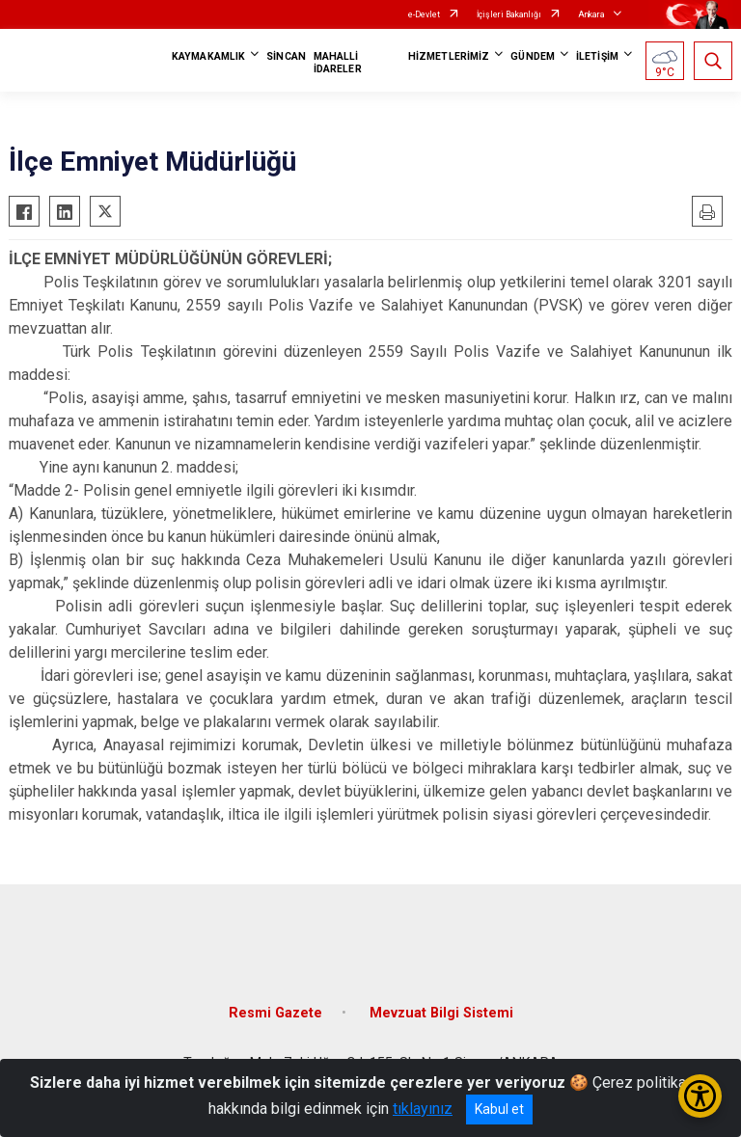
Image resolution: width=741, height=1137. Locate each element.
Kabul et (499, 1109)
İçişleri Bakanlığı (509, 14)
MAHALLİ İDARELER (338, 62)
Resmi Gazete (275, 1013)
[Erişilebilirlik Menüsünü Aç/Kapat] (700, 1096)
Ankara (591, 14)
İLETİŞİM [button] (597, 56)
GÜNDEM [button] (532, 56)
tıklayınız (423, 1108)
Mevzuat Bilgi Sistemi (441, 1013)
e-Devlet (424, 14)
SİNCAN (286, 56)
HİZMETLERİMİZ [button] (448, 56)
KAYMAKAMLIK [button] (208, 56)
